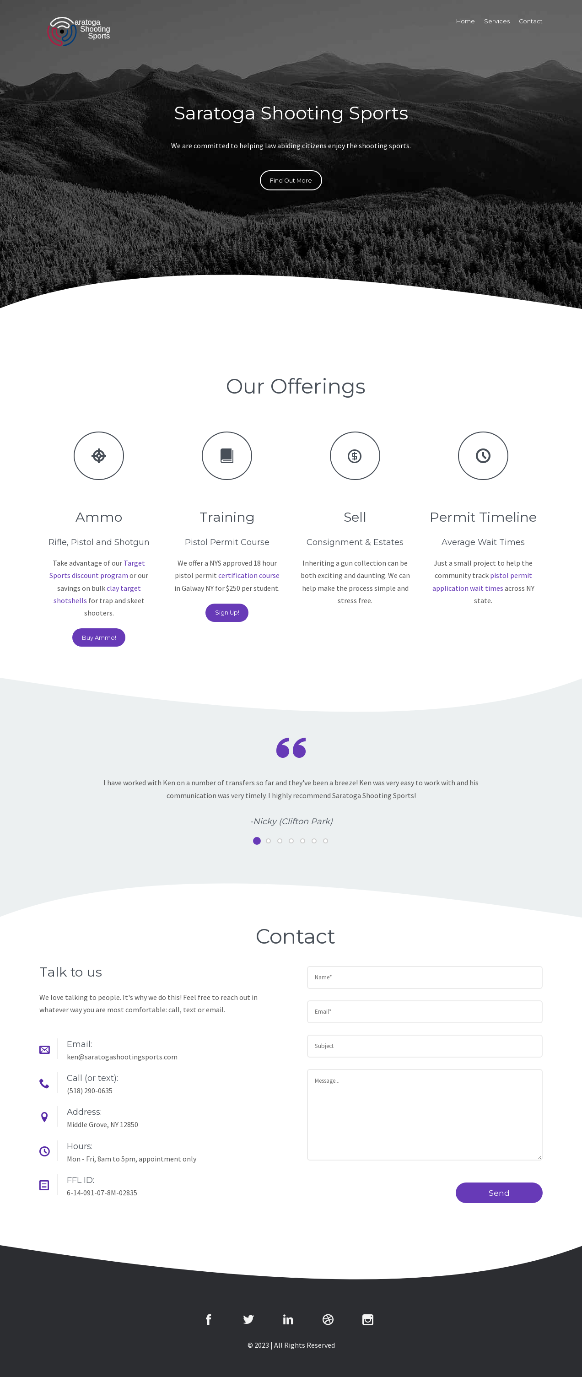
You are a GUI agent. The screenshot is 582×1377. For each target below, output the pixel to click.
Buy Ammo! (99, 637)
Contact (531, 21)
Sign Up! (227, 612)
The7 (77, 32)
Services (497, 21)
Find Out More (291, 180)
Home (465, 21)
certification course (249, 575)
